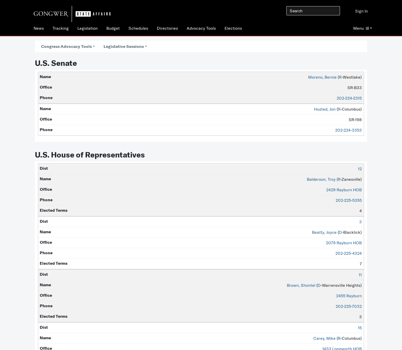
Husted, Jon (325, 109)
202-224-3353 (348, 130)
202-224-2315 (349, 98)
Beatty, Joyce (324, 232)
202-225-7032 (349, 306)
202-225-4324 (348, 253)
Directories (167, 28)
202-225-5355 (349, 200)
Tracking (61, 28)
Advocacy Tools (201, 28)
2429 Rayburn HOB (344, 189)
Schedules (138, 28)
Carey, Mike (324, 338)
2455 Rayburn (349, 295)
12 (360, 168)
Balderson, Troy (321, 179)
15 (360, 327)
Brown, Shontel (301, 285)
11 (360, 274)
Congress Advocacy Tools (66, 46)
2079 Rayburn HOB (344, 242)
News (39, 28)
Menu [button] (361, 28)
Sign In (361, 11)
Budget (113, 28)
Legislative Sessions (124, 46)
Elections (233, 28)
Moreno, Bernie (322, 77)
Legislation (87, 28)
